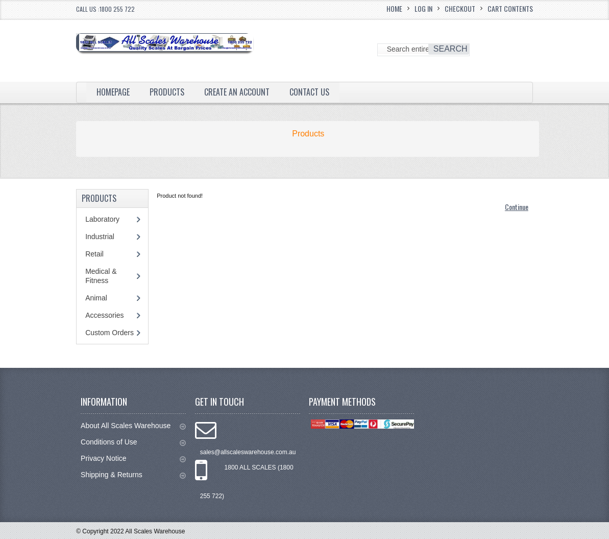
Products (167, 92)
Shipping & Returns (133, 475)
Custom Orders (109, 333)
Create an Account (237, 92)
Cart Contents (510, 8)
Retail (94, 254)
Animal (96, 298)
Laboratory (102, 219)
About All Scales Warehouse (133, 425)
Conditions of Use (133, 442)
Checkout (460, 8)
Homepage (113, 92)
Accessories (104, 315)
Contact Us (309, 92)
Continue (516, 206)
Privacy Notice (133, 458)
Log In (423, 8)
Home (394, 8)
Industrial (99, 236)
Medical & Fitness (100, 276)
